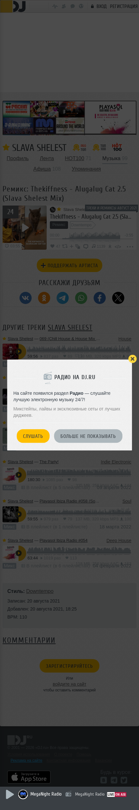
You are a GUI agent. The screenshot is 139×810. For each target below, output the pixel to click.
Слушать (33, 436)
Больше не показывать (88, 436)
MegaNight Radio (46, 794)
